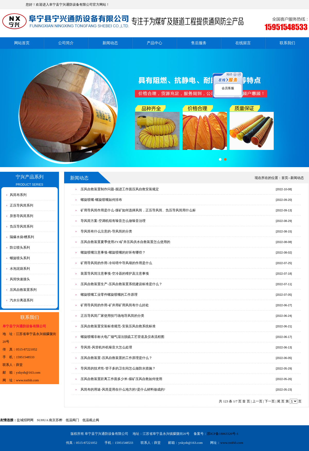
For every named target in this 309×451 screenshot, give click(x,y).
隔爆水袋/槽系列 (22, 237)
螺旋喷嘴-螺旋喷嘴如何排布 (101, 200)
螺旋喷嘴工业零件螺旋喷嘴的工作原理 (109, 294)
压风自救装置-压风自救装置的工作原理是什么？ (116, 358)
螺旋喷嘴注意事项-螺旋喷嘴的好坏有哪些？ (113, 252)
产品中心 (154, 43)
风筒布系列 (18, 195)
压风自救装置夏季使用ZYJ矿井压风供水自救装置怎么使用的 (125, 242)
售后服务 (199, 43)
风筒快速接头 (20, 279)
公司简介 (66, 43)
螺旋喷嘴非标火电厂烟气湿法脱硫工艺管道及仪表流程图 (122, 337)
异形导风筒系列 (21, 216)
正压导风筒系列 (21, 205)
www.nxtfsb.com (27, 380)
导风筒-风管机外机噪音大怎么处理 (106, 347)
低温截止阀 (90, 420)
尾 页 (281, 401)
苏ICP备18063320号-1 (222, 434)
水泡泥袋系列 (20, 268)
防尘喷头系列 (20, 247)
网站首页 (22, 43)
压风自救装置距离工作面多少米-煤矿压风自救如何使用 (121, 379)
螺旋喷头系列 (20, 258)
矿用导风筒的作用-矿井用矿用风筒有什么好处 (115, 305)
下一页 (270, 401)
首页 (284, 178)
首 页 (246, 401)
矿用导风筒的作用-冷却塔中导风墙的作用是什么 (116, 263)
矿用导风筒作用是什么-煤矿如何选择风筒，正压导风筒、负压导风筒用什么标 (138, 210)
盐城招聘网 (25, 420)
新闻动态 (110, 43)
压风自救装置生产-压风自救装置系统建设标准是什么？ (121, 284)
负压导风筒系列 (21, 226)
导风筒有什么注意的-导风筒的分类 (106, 231)
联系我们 (287, 43)
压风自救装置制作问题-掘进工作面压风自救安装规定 (120, 189)
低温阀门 (72, 420)
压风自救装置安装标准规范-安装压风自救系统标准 (118, 326)
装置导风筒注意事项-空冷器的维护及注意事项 (115, 273)
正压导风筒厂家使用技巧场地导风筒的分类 (112, 316)
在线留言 (243, 43)
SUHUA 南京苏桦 (49, 420)
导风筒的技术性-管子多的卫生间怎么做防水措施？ (118, 368)
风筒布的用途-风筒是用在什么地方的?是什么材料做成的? (123, 389)
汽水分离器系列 (21, 300)
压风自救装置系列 (23, 290)
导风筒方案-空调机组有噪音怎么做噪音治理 (113, 221)
